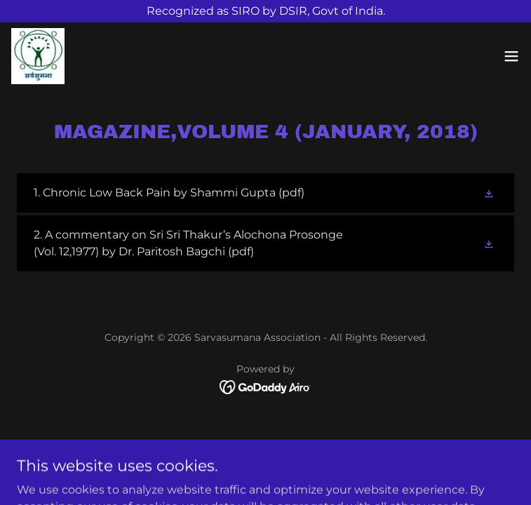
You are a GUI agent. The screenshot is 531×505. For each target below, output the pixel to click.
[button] (511, 56)
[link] (38, 56)
